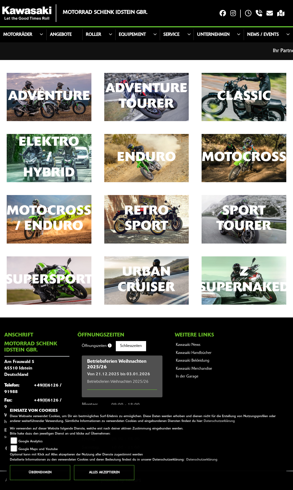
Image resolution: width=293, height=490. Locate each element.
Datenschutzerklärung (219, 421)
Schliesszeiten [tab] (131, 346)
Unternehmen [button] (213, 35)
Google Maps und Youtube (38, 449)
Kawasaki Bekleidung (192, 361)
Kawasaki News (188, 345)
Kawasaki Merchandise (194, 369)
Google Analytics (30, 441)
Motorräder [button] (17, 35)
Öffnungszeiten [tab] (97, 346)
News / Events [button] (263, 35)
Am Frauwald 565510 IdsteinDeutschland (19, 368)
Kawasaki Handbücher (194, 353)
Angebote (61, 35)
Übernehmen (40, 472)
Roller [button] (93, 35)
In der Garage (187, 377)
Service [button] (171, 35)
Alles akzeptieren (104, 472)
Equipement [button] (132, 35)
